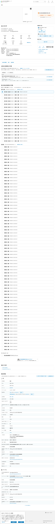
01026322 (16, 392)
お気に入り (40, 47)
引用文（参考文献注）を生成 (43, 49)
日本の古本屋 (5, 367)
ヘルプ (49, 2)
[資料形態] (10, 72)
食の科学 (11, 387)
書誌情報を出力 (41, 51)
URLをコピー (43, 47)
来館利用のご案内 (20, 89)
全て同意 (21, 522)
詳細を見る (29, 42)
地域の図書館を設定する (50, 69)
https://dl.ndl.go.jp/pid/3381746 (15, 473)
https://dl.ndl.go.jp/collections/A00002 (16, 477)
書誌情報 (12, 62)
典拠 (21, 392)
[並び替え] (4, 72)
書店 (8, 62)
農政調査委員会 (12, 394)
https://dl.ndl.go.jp (13, 503)
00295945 (27, 394)
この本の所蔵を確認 (49, 76)
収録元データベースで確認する (45, 15)
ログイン (52, 2)
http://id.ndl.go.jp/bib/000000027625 (16, 459)
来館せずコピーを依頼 (42, 31)
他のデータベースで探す (42, 52)
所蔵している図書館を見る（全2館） (46, 36)
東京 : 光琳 (11, 396)
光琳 (10, 392)
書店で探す (45, 41)
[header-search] (39, 1)
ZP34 (11, 432)
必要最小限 (13, 522)
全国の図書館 (4, 62)
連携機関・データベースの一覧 (25, 68)
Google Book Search (6, 369)
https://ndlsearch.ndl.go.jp (14, 455)
